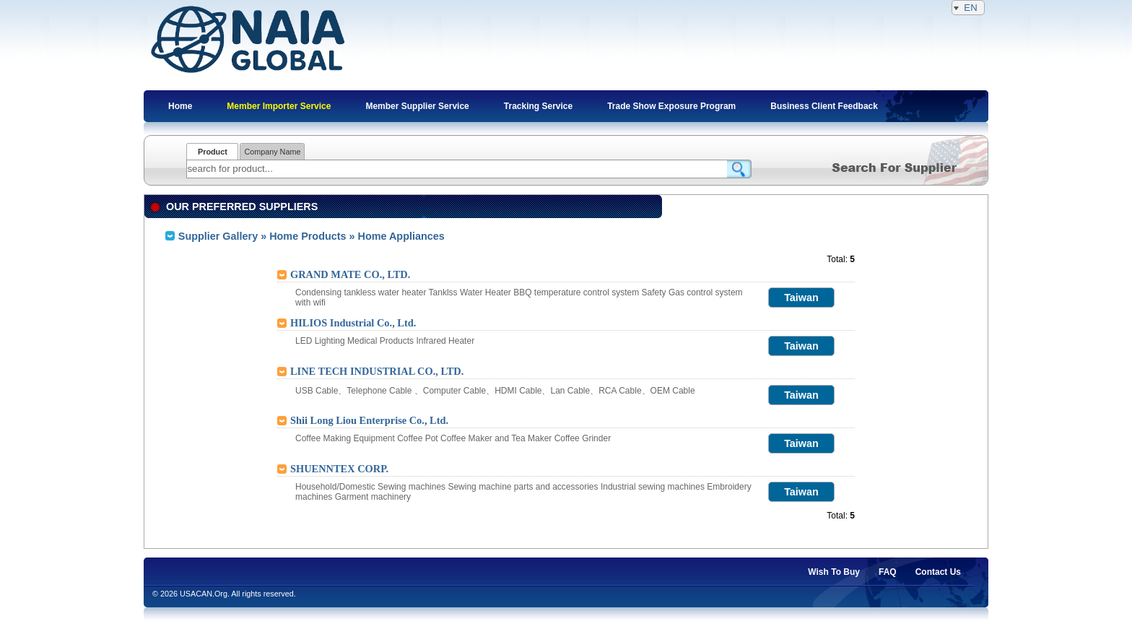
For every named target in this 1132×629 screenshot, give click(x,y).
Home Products (307, 236)
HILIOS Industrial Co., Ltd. (353, 323)
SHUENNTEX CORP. (339, 468)
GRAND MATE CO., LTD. (350, 274)
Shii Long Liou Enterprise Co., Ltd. (369, 420)
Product (212, 151)
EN (968, 7)
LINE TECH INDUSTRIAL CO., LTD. (376, 371)
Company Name (272, 151)
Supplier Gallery (218, 236)
